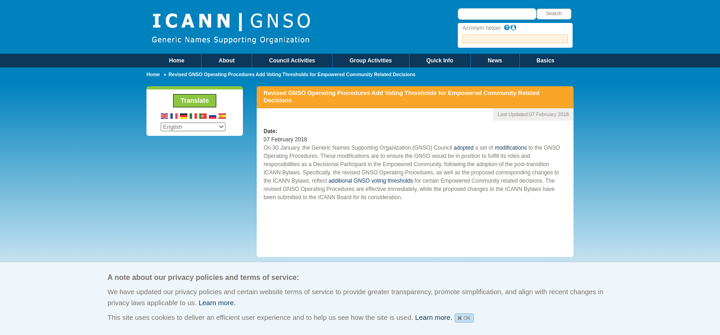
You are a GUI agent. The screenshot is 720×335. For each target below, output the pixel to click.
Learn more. (217, 303)
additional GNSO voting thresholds (370, 181)
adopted (463, 148)
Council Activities (292, 60)
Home (176, 60)
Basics (546, 60)
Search (554, 13)
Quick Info (440, 60)
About (227, 60)
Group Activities (370, 60)
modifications (510, 148)
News (495, 60)
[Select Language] (193, 127)
